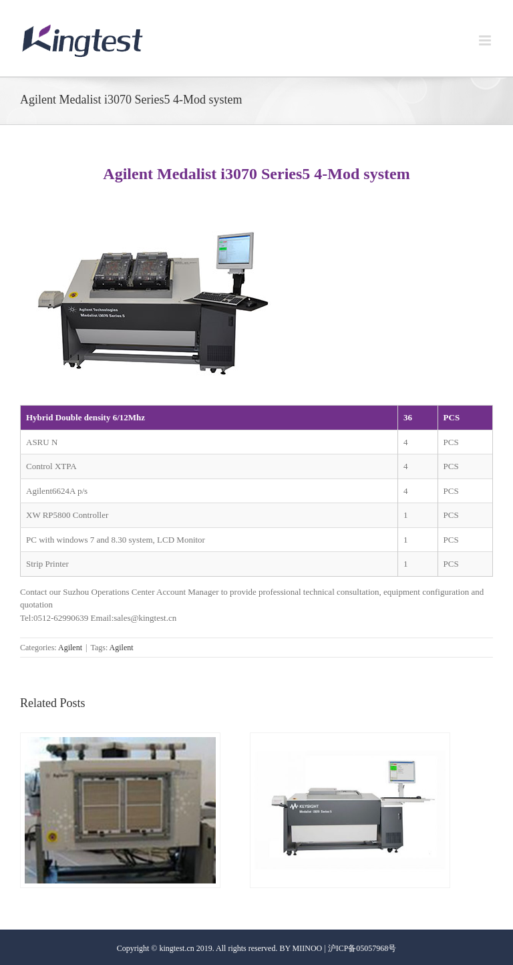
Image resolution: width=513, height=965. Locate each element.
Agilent (70, 647)
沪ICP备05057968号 (362, 948)
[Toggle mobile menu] (486, 40)
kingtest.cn (176, 948)
